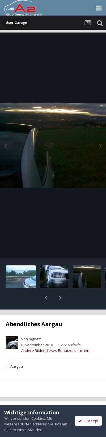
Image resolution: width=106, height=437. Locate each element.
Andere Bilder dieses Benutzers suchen (55, 335)
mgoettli (35, 324)
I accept (88, 420)
